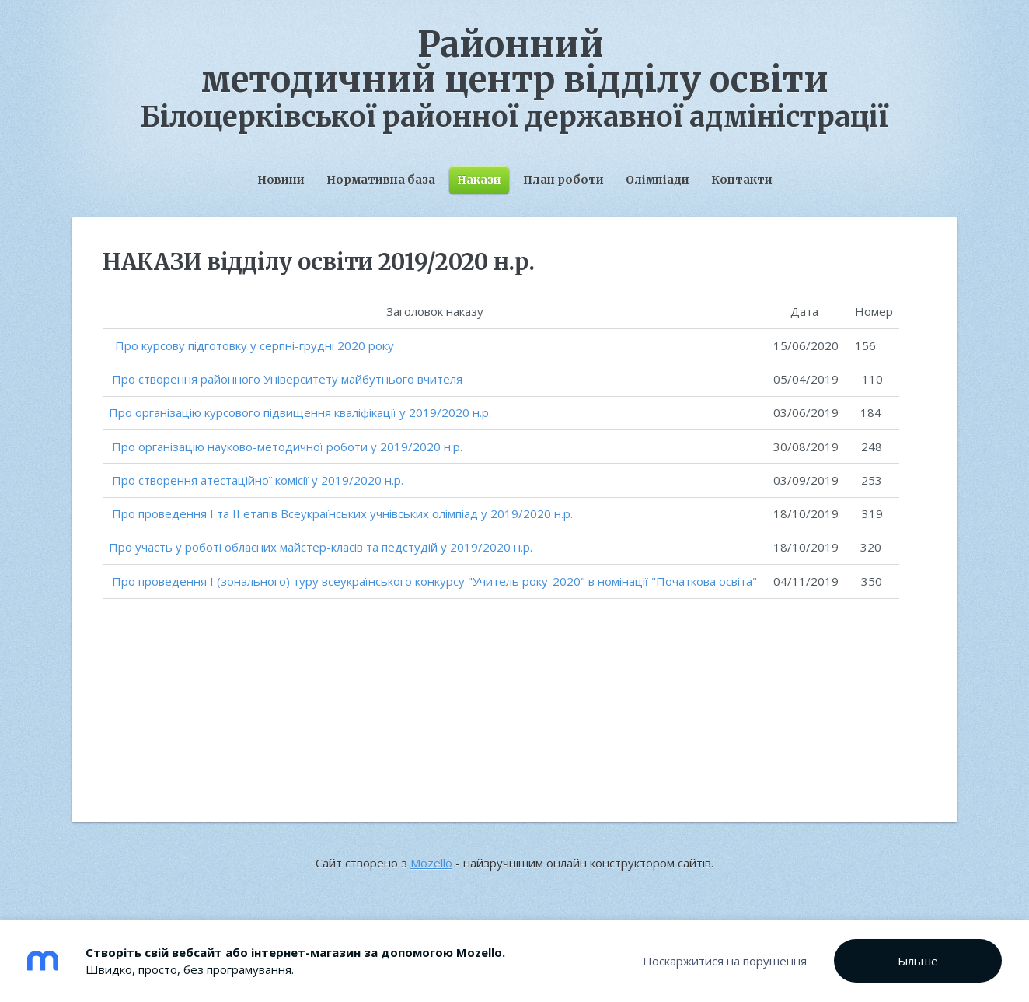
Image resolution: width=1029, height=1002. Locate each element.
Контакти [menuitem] (742, 180)
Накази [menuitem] (479, 180)
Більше (918, 961)
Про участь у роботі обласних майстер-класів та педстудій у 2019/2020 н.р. (320, 547)
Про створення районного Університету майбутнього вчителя (287, 379)
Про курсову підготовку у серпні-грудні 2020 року (253, 345)
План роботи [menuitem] (563, 180)
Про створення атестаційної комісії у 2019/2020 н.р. (257, 480)
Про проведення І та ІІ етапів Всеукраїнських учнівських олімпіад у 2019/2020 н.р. (342, 513)
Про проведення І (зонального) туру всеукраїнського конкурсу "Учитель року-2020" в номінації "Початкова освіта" (434, 581)
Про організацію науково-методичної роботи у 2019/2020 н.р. (287, 446)
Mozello (431, 863)
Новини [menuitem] (281, 180)
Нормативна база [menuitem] (380, 180)
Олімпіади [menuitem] (657, 180)
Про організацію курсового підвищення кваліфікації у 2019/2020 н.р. (300, 412)
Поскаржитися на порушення (725, 961)
